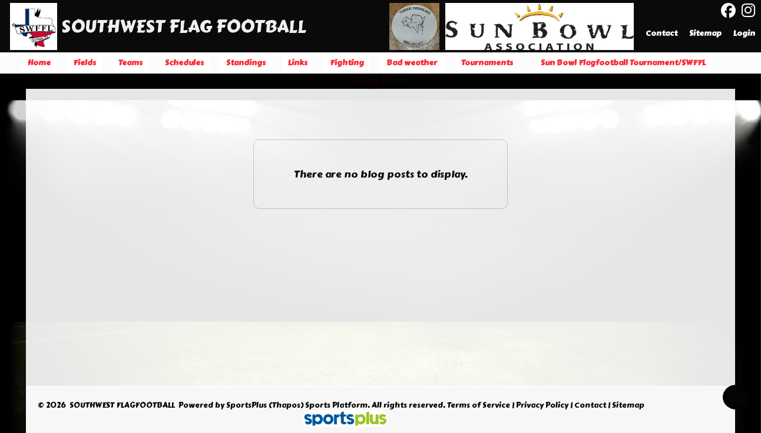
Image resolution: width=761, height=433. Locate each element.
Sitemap (628, 405)
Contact (590, 405)
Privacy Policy (542, 405)
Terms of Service (478, 405)
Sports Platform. (337, 405)
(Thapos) (286, 405)
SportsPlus (246, 405)
